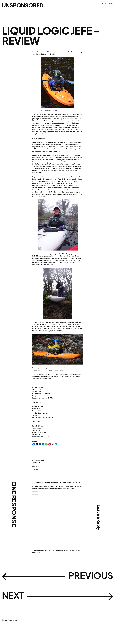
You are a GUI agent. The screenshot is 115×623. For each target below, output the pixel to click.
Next (15, 596)
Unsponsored (25, 5)
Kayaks (36, 469)
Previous (87, 576)
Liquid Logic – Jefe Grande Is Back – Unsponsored (53, 482)
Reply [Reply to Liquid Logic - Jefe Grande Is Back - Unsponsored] (35, 493)
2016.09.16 (76, 482)
